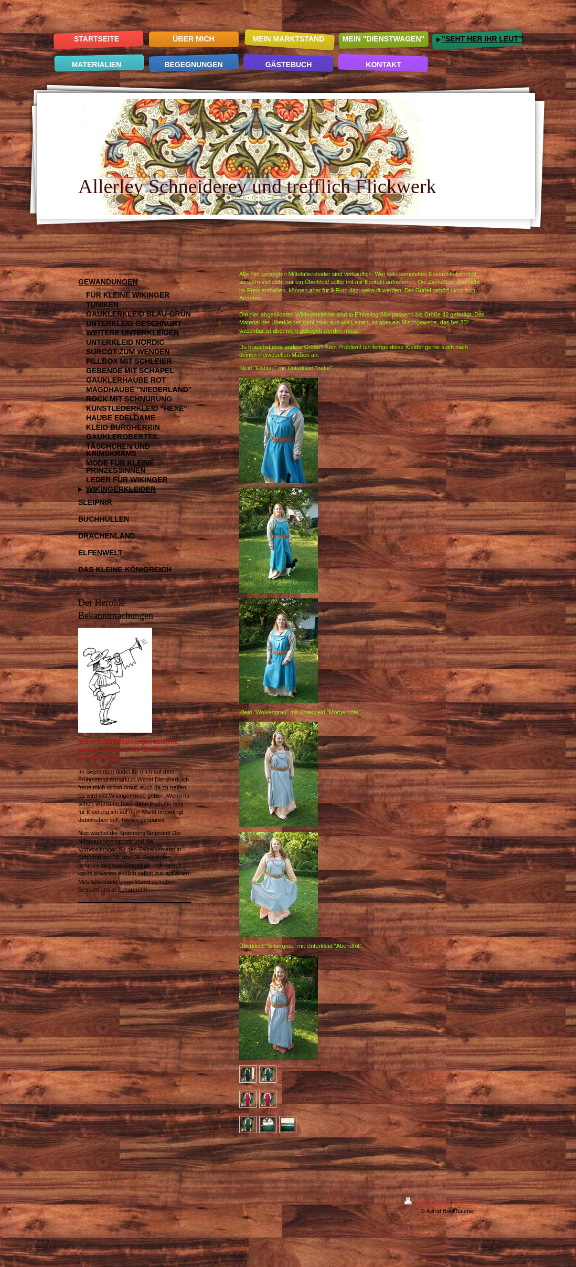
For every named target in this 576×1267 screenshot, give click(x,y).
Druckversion (427, 1202)
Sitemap (464, 1202)
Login (468, 1219)
